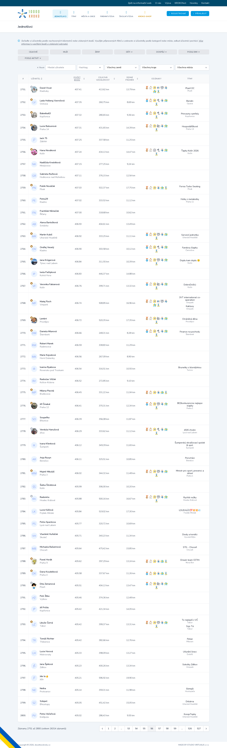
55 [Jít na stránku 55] (144, 728)
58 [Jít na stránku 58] (167, 728)
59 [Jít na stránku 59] (175, 728)
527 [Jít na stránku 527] (199, 728)
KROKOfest (180, 3)
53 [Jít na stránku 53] (128, 728)
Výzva (168, 3)
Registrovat (177, 13)
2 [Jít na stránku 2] (115, 728)
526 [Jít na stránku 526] (190, 728)
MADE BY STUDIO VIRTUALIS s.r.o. (193, 745)
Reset (40, 67)
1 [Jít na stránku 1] (108, 728)
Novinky (194, 3)
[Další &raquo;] (206, 729)
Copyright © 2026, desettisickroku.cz (34, 745)
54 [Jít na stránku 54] (136, 728)
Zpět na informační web (139, 3)
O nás (158, 3)
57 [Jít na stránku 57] (159, 728)
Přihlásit (200, 13)
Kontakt (205, 3)
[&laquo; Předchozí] (102, 729)
